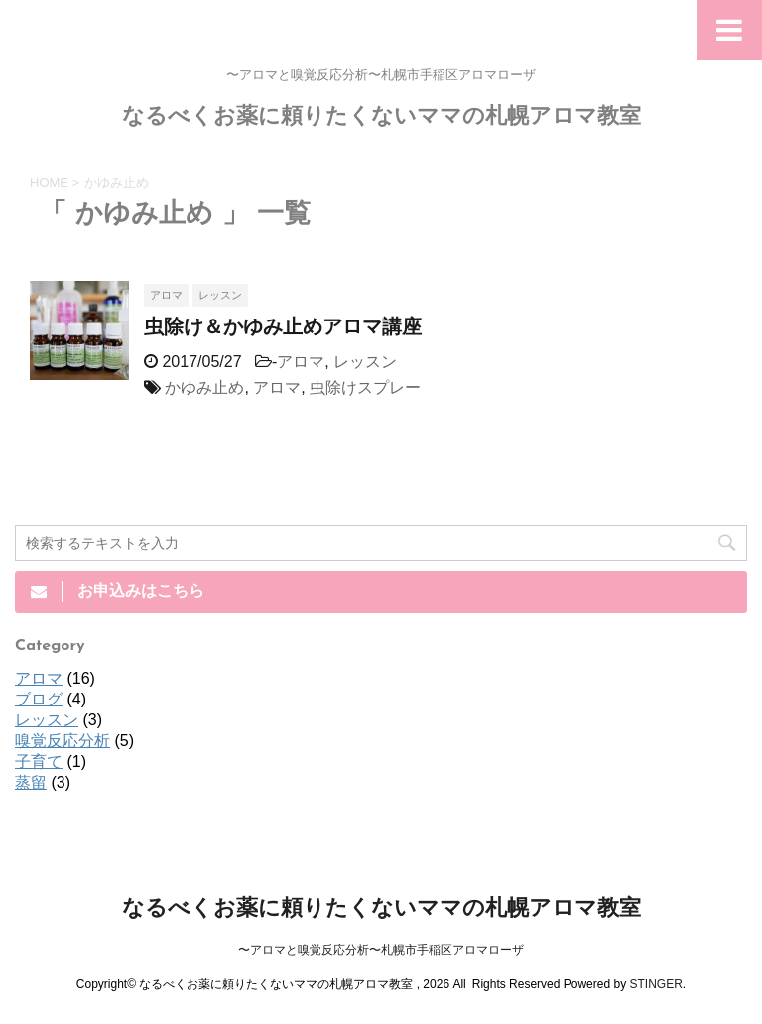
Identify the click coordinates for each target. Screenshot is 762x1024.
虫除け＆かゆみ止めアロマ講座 (283, 328)
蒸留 (31, 782)
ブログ (39, 699)
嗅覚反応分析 (62, 740)
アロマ (300, 361)
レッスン (365, 361)
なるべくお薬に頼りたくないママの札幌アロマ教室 (381, 117)
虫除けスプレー (365, 387)
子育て (39, 761)
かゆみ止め (204, 387)
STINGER (655, 984)
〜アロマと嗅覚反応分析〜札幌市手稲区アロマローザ (381, 950)
